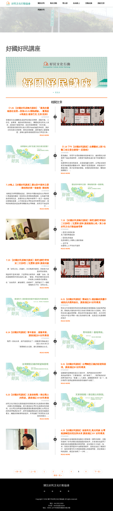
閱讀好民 (41, 10)
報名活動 (53, 3)
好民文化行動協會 (20, 3)
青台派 (65, 3)
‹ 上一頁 (32, 472)
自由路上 (76, 3)
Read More (44, 135)
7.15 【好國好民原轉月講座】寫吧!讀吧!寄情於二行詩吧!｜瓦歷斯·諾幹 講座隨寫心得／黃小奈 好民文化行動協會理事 (83, 223)
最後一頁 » (58, 475)
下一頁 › (98, 472)
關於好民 (41, 3)
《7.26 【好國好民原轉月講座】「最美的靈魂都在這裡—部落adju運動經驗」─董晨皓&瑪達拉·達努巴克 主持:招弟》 (28, 111)
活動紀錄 (88, 3)
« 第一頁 (18, 472)
